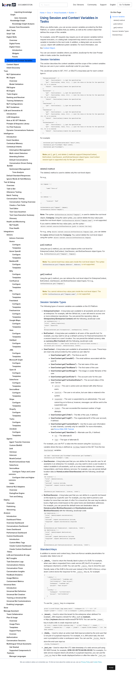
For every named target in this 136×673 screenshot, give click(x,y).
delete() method (119, 20)
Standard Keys (117, 35)
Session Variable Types (120, 31)
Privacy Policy (85, 662)
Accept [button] (111, 667)
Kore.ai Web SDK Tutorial (64, 429)
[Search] (57, 5)
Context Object (49, 48)
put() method (118, 24)
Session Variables (118, 17)
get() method (118, 27)
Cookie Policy (97, 662)
